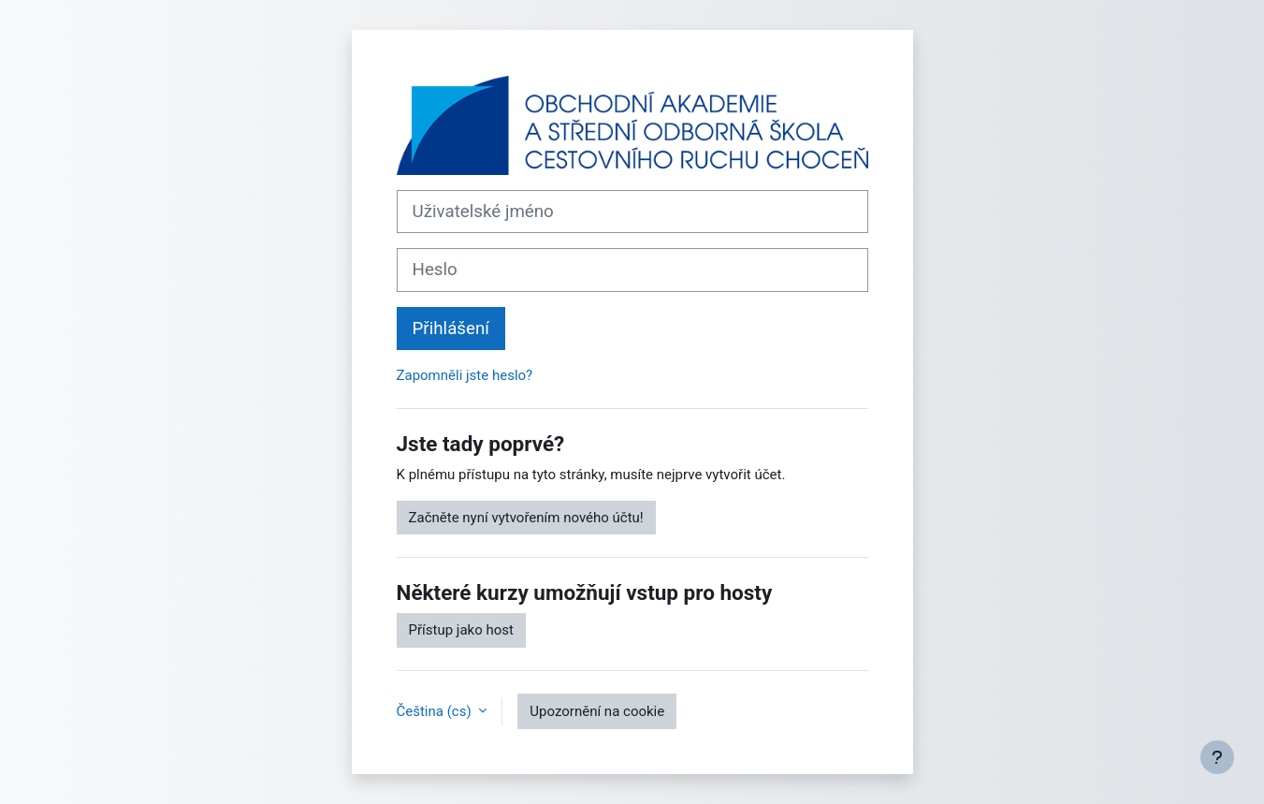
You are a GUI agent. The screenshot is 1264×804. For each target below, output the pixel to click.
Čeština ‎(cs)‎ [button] (436, 711)
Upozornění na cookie (597, 711)
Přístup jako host (461, 629)
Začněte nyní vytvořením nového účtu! (526, 517)
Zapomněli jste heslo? (465, 375)
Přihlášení (451, 328)
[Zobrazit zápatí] (1217, 757)
